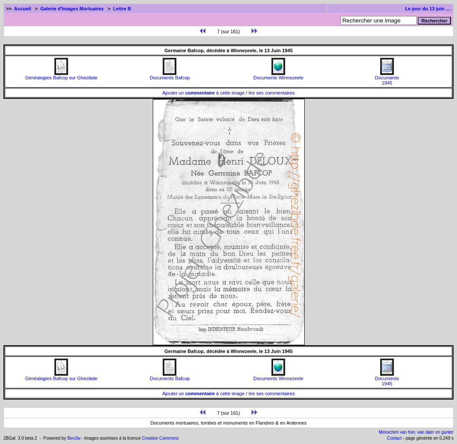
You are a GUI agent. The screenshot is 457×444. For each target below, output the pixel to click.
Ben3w (74, 438)
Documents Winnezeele (278, 75)
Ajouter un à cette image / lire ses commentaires (228, 92)
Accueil (22, 8)
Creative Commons (160, 438)
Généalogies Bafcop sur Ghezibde (61, 75)
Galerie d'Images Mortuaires (72, 8)
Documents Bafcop (170, 75)
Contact (394, 438)
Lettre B (122, 8)
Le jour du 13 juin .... (428, 8)
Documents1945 (387, 78)
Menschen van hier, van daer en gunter (416, 432)
